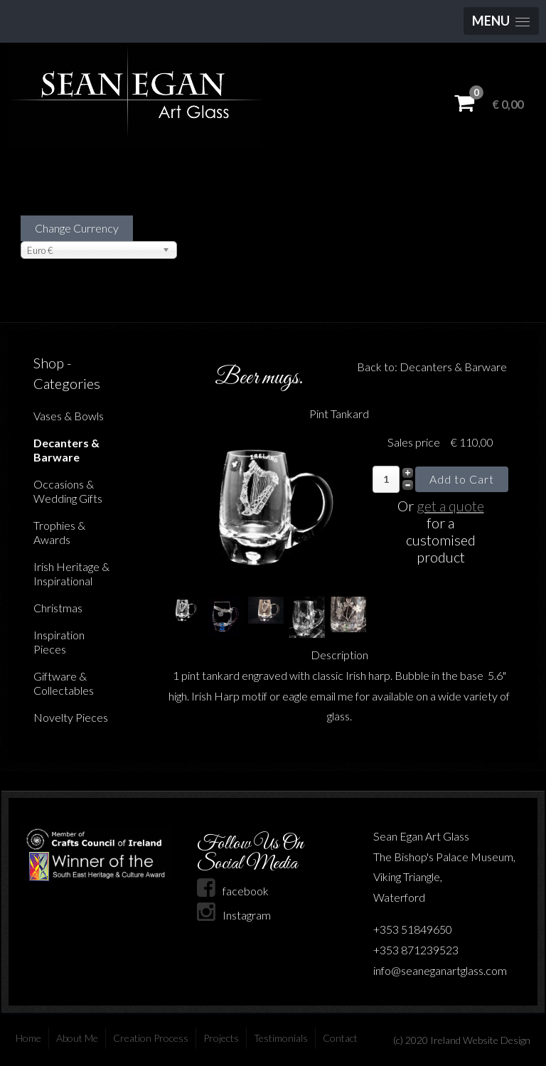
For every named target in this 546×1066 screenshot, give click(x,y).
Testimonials (281, 1038)
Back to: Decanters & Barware (432, 366)
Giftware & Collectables (63, 683)
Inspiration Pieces (59, 642)
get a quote (450, 505)
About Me (77, 1038)
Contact (340, 1038)
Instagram (234, 915)
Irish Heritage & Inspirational (71, 573)
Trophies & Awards (59, 532)
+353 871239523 (416, 949)
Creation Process (150, 1038)
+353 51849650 (412, 929)
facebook (233, 890)
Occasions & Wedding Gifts (67, 491)
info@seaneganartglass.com (440, 970)
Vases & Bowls (68, 415)
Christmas (57, 607)
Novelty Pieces (70, 717)
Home (28, 1038)
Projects (221, 1038)
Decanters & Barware (66, 450)
